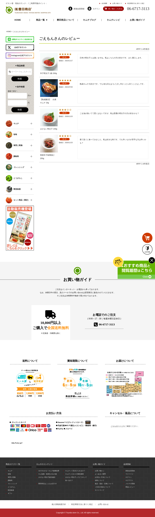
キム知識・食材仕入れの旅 (47, 474)
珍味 (9, 474)
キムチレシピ (113, 20)
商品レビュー (130, 487)
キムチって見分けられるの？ (75, 471)
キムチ (10, 471)
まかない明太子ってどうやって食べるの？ (76, 478)
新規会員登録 (130, 471)
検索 (20, 79)
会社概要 (104, 3)
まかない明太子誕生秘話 (46, 477)
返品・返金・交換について (104, 484)
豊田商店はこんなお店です (47, 484)
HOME (17, 20)
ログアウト (129, 480)
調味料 (10, 480)
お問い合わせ (103, 504)
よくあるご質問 (100, 474)
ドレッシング (12, 484)
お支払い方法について (102, 477)
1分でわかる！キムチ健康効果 (48, 471)
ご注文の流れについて (102, 487)
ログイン (129, 477)
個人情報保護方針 (59, 504)
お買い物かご (99, 471)
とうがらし (12, 487)
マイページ (129, 474)
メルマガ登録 (130, 484)
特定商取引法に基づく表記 (135, 3)
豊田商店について (65, 20)
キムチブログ (89, 20)
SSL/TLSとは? (17, 443)
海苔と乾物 (12, 477)
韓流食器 (11, 490)
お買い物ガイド (117, 3)
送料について (99, 480)
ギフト (10, 493)
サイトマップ (99, 490)
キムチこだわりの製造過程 (74, 474)
